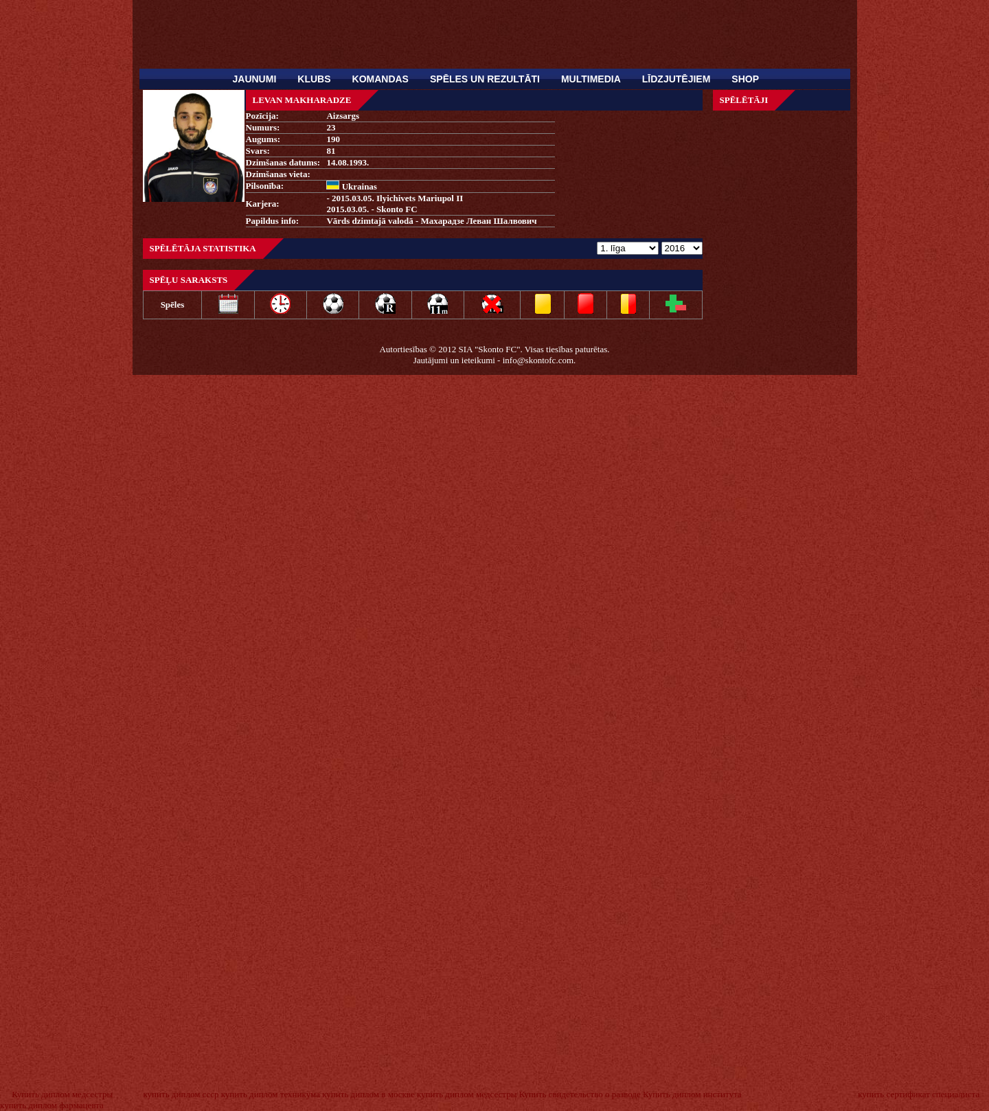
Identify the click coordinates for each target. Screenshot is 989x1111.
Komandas (380, 78)
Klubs (313, 78)
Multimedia (591, 78)
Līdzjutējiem (676, 78)
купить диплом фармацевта (52, 1105)
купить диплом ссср (180, 1094)
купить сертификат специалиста (918, 1094)
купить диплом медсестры (466, 1094)
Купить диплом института (692, 1094)
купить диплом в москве (368, 1094)
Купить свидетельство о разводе (580, 1094)
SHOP (745, 78)
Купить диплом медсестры (62, 1094)
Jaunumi (255, 78)
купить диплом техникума (270, 1094)
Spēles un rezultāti (485, 78)
